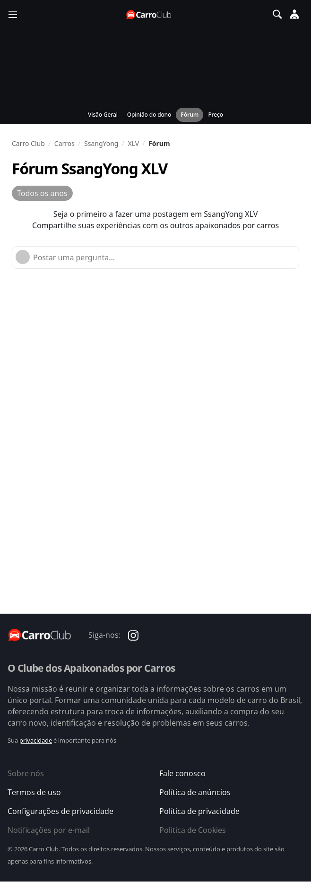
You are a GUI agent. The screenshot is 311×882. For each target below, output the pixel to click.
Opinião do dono (149, 115)
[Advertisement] (161, 350)
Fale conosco (182, 773)
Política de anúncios (195, 792)
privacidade (35, 740)
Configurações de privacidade (60, 811)
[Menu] (13, 14)
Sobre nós (26, 773)
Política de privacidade (199, 811)
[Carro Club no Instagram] (133, 635)
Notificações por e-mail (49, 830)
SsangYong (101, 143)
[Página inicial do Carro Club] (149, 14)
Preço (215, 115)
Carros (64, 143)
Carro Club (28, 143)
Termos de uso (34, 792)
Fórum (190, 115)
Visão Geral (103, 115)
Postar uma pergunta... (74, 257)
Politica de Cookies (192, 830)
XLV (133, 143)
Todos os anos (42, 193)
